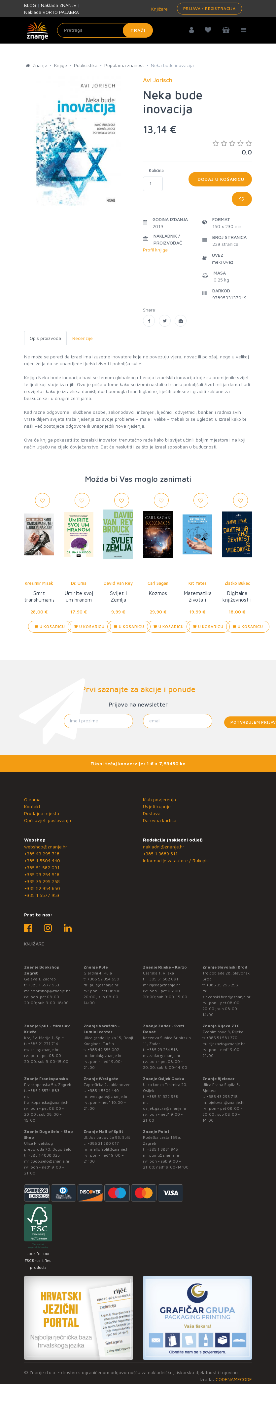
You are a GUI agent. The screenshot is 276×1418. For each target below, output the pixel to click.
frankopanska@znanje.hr (47, 1102)
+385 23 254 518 (41, 874)
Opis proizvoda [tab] (45, 338)
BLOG (30, 5)
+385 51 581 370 (221, 1037)
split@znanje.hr (44, 1049)
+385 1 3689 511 (160, 853)
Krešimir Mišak (39, 583)
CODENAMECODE (234, 1379)
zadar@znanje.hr (165, 1055)
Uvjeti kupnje (157, 806)
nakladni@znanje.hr (163, 846)
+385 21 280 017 (103, 1143)
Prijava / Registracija (209, 8)
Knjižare (159, 9)
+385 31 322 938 (162, 1096)
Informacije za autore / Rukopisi (176, 860)
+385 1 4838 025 (44, 1155)
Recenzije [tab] (82, 338)
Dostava (151, 813)
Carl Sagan (158, 583)
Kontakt (32, 806)
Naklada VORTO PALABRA (51, 12)
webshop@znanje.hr (45, 846)
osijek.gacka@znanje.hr (165, 1108)
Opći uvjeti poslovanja (47, 820)
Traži (137, 30)
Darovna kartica (159, 820)
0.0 (232, 148)
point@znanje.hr (164, 1155)
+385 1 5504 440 (42, 860)
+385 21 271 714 (43, 1043)
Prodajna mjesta (41, 813)
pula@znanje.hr (104, 984)
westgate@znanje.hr (109, 1096)
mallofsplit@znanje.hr (110, 1149)
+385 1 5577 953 (41, 895)
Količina (156, 170)
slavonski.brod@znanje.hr (226, 996)
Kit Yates (198, 583)
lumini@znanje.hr (106, 1055)
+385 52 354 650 (42, 888)
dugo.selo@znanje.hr (50, 1161)
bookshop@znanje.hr (50, 990)
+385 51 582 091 (41, 867)
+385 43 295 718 (41, 853)
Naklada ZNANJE (58, 5)
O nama (32, 799)
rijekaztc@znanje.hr (227, 1043)
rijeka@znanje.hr (164, 984)
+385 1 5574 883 (43, 1090)
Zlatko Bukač (237, 583)
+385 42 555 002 (103, 1049)
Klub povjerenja (159, 799)
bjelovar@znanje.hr (227, 1102)
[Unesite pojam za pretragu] (105, 30)
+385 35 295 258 (42, 881)
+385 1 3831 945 (162, 1149)
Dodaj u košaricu (220, 179)
